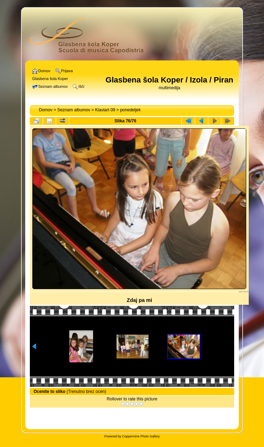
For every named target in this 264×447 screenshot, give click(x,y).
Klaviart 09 (105, 109)
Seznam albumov (73, 109)
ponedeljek (130, 109)
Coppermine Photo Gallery (141, 436)
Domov (45, 109)
